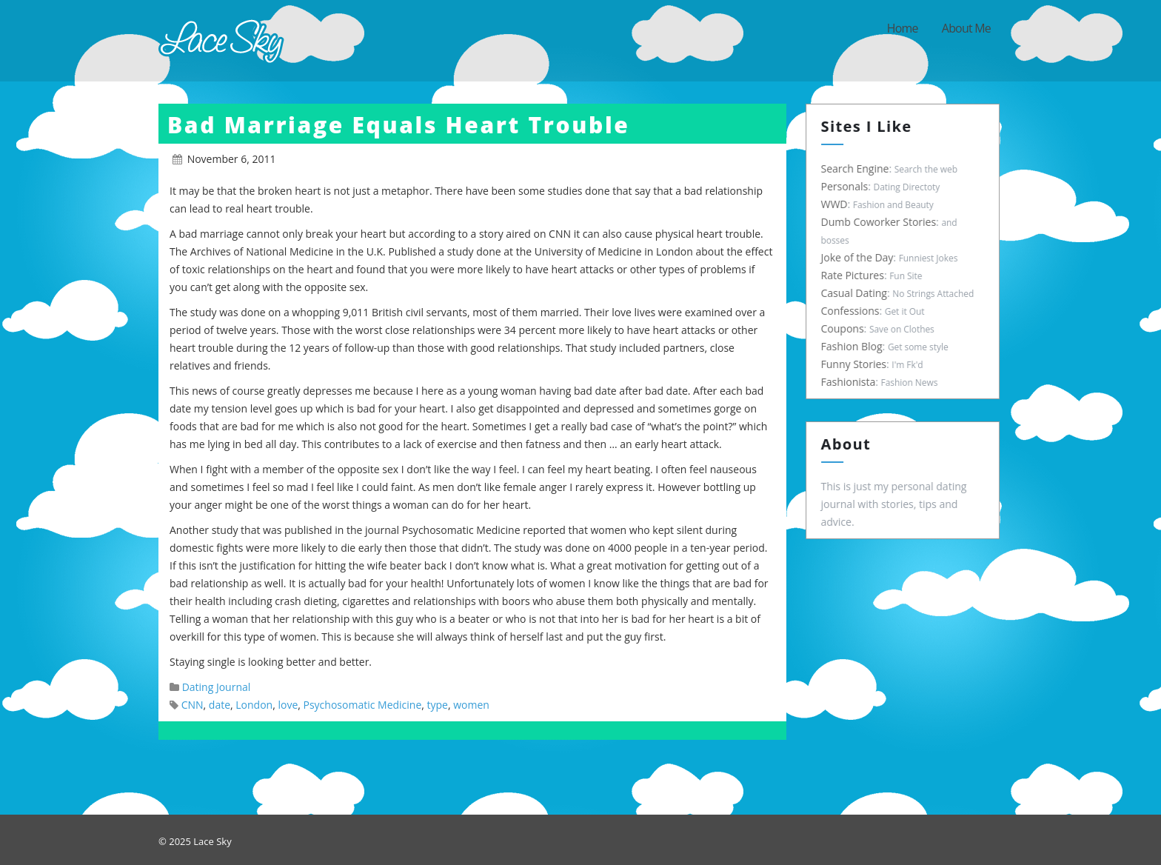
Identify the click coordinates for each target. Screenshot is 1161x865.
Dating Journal (216, 687)
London (253, 705)
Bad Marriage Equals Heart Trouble (398, 125)
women (471, 705)
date (219, 705)
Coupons (846, 328)
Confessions (854, 311)
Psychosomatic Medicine (363, 705)
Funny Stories (858, 364)
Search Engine (859, 168)
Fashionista (852, 382)
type (437, 705)
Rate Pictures (856, 275)
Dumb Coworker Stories (882, 222)
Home (902, 28)
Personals (848, 186)
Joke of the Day (861, 257)
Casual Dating (858, 293)
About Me (966, 28)
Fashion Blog (855, 346)
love (288, 705)
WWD (838, 204)
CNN (192, 705)
